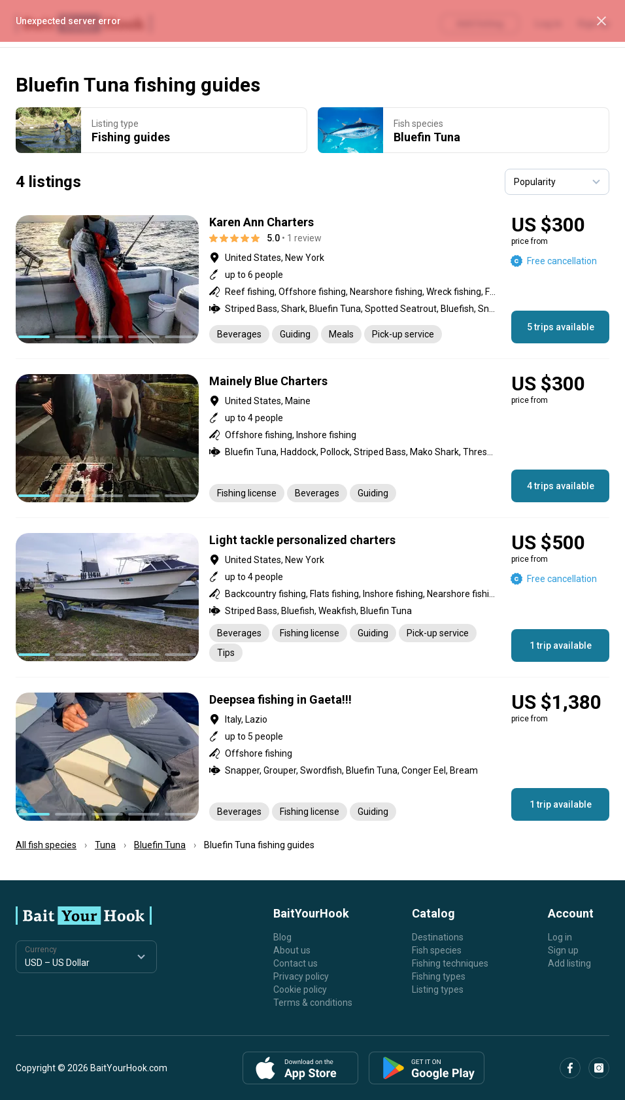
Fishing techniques (450, 963)
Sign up (563, 950)
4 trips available (560, 486)
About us (292, 950)
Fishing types (438, 976)
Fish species (437, 950)
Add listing (569, 963)
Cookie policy (300, 989)
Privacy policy (301, 976)
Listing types (438, 989)
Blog (282, 937)
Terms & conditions (312, 1002)
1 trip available (561, 645)
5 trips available (560, 327)
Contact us (295, 963)
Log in (560, 937)
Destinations (438, 937)
